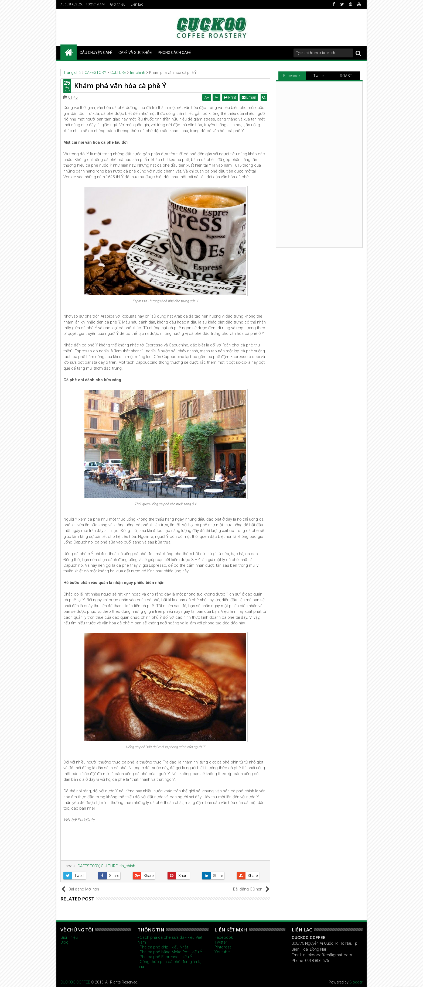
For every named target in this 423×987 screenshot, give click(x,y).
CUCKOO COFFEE (75, 982)
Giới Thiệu (69, 937)
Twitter (319, 76)
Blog (64, 942)
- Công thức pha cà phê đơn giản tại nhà (170, 964)
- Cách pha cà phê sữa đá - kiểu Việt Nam (170, 940)
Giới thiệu (117, 4)
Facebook (292, 76)
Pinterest (222, 947)
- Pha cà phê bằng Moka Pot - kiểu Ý (170, 952)
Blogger (356, 982)
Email (250, 97)
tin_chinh (127, 866)
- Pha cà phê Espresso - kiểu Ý (165, 956)
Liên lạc (137, 4)
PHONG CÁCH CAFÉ (174, 52)
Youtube (222, 952)
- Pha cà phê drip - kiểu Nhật (163, 947)
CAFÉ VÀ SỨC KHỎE (135, 52)
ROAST (346, 76)
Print (231, 97)
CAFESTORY (88, 866)
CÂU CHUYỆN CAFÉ (96, 52)
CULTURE (109, 866)
